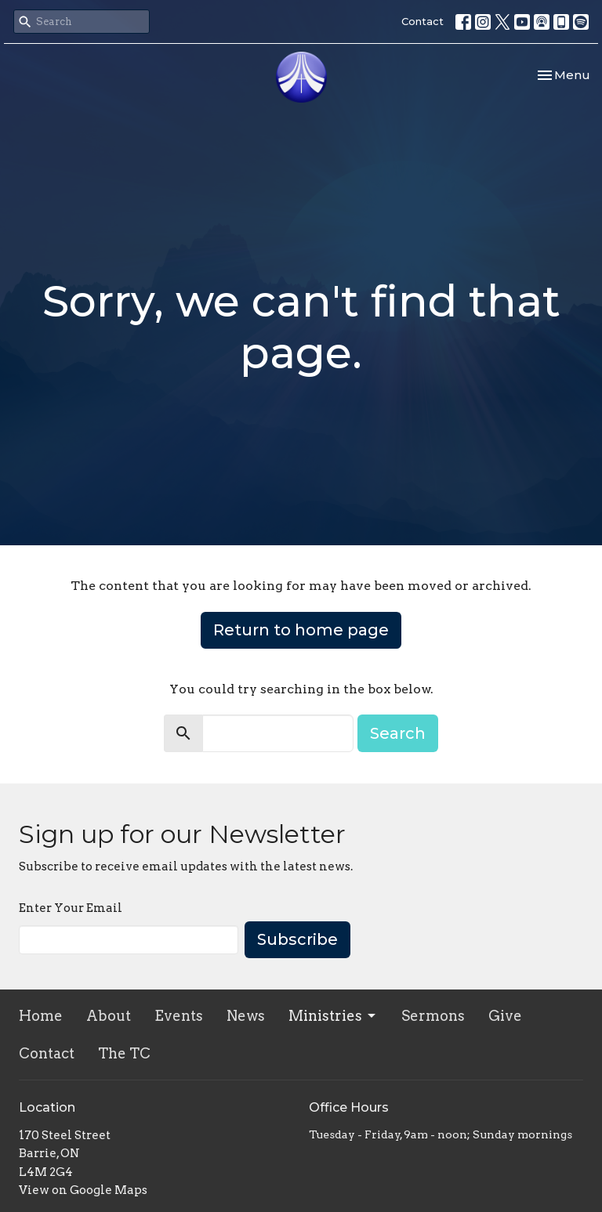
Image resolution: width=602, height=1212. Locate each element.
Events (178, 1016)
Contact (422, 21)
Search (398, 733)
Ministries (333, 1016)
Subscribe (297, 939)
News (246, 1016)
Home (41, 1016)
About (108, 1016)
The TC (124, 1053)
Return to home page (301, 629)
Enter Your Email (70, 908)
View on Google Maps (83, 1190)
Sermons (433, 1016)
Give (505, 1016)
